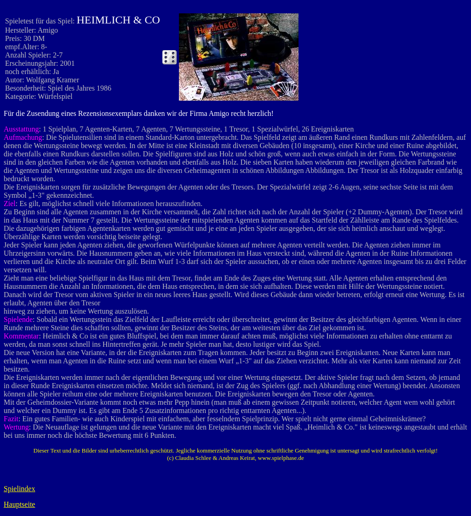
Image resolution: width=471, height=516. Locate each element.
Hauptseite (19, 504)
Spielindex (19, 489)
